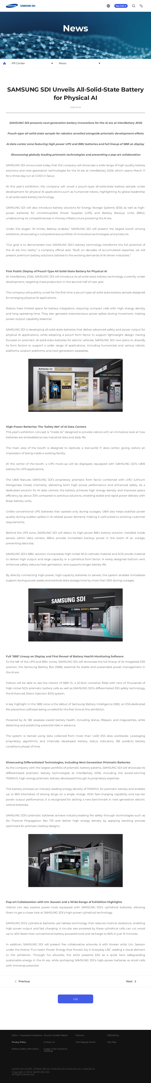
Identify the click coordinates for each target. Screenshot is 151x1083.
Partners (80, 1035)
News (62, 63)
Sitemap (141, 6)
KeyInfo (121, 6)
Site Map (111, 1042)
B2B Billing (113, 1035)
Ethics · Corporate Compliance (27, 1035)
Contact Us (49, 1042)
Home (4, 63)
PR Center (18, 63)
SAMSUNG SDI (21, 6)
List (75, 999)
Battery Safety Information (25, 1049)
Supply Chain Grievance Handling (55, 1050)
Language (108, 6)
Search (133, 6)
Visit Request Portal (85, 1042)
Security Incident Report (56, 1035)
